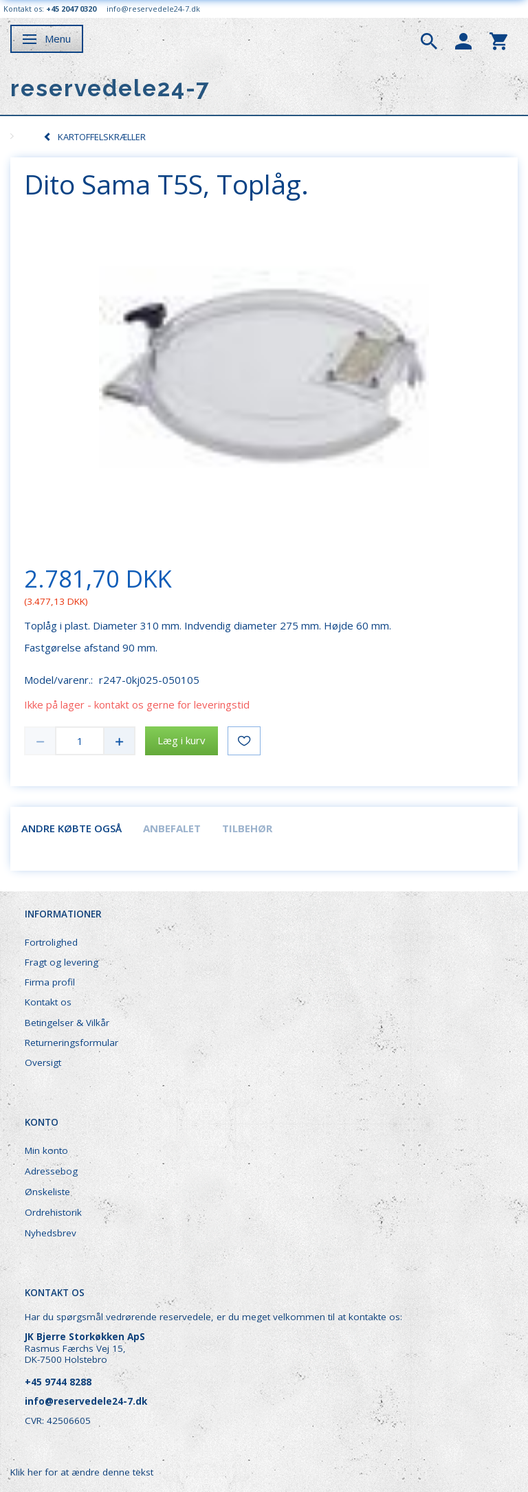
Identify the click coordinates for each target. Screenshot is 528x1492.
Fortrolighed (51, 942)
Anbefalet (172, 828)
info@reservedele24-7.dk (153, 8)
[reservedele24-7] (110, 88)
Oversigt (43, 1062)
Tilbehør (247, 828)
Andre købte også (71, 828)
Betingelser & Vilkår (67, 1022)
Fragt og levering (61, 962)
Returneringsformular (71, 1042)
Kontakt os (48, 1002)
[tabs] (429, 40)
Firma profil (50, 982)
